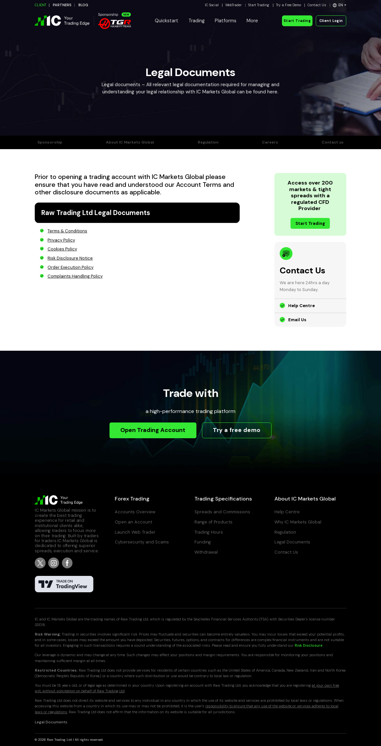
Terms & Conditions (67, 231)
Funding (202, 542)
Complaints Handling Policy (75, 276)
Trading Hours (208, 532)
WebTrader (233, 5)
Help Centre (301, 305)
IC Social (212, 5)
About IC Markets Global (130, 142)
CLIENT (40, 5)
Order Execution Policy (70, 267)
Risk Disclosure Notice (70, 258)
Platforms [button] (225, 20)
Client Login (331, 21)
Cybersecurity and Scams (142, 542)
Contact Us (317, 5)
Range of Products (213, 522)
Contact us (333, 142)
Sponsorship (49, 142)
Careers (270, 142)
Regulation (208, 142)
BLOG (83, 5)
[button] (339, 5)
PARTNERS (62, 5)
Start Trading (258, 5)
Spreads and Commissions (222, 512)
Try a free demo (236, 430)
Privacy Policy (61, 240)
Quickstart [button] (166, 20)
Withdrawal (206, 552)
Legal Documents (292, 542)
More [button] (252, 20)
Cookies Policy (62, 249)
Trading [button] (197, 20)
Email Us (297, 320)
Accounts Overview (135, 512)
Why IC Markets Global (297, 522)
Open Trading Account (152, 430)
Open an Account (133, 522)
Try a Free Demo (288, 5)
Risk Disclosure (309, 645)
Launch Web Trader (135, 532)
